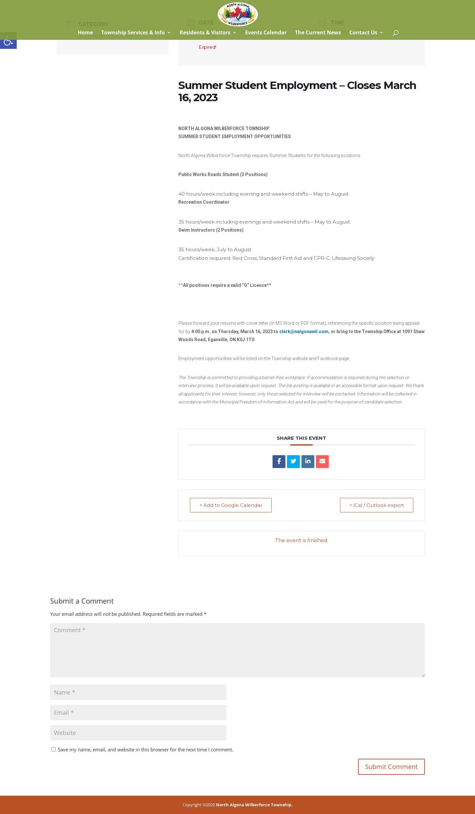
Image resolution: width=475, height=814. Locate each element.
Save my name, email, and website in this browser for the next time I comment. (145, 749)
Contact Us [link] (363, 33)
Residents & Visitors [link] (205, 33)
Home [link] (84, 33)
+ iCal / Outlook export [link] (376, 505)
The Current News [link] (318, 33)
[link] (8, 40)
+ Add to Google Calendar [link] (230, 505)
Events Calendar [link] (266, 33)
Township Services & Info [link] (133, 33)
